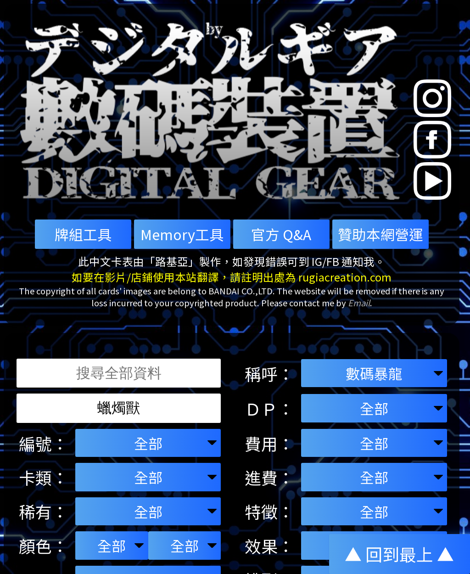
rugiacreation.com (345, 277)
